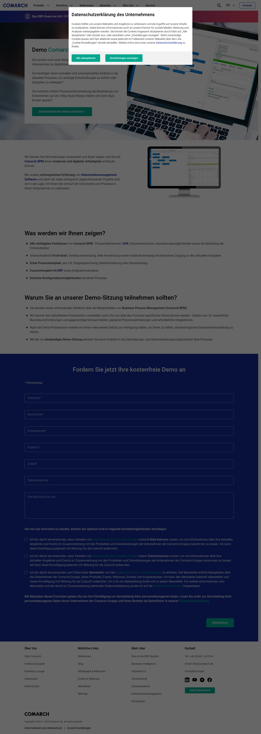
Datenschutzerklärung (169, 42)
